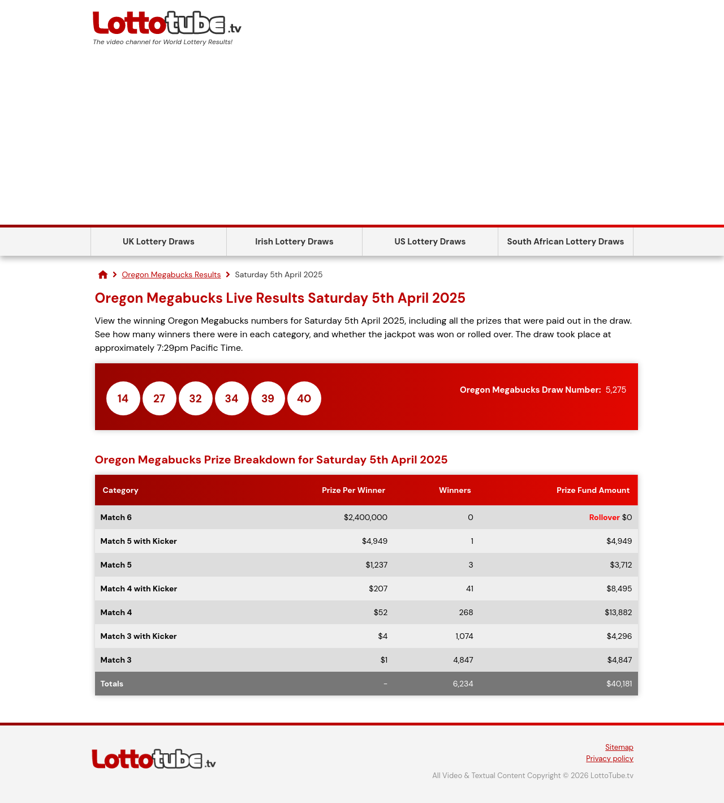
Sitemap (619, 747)
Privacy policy (610, 758)
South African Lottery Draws (565, 241)
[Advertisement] (362, 140)
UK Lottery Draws (159, 241)
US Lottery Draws (430, 241)
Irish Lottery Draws (294, 241)
